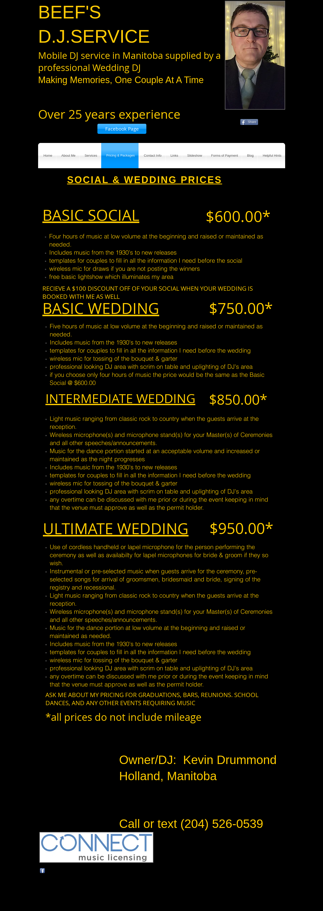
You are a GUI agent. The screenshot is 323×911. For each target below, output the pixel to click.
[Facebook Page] (121, 129)
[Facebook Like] (264, 124)
